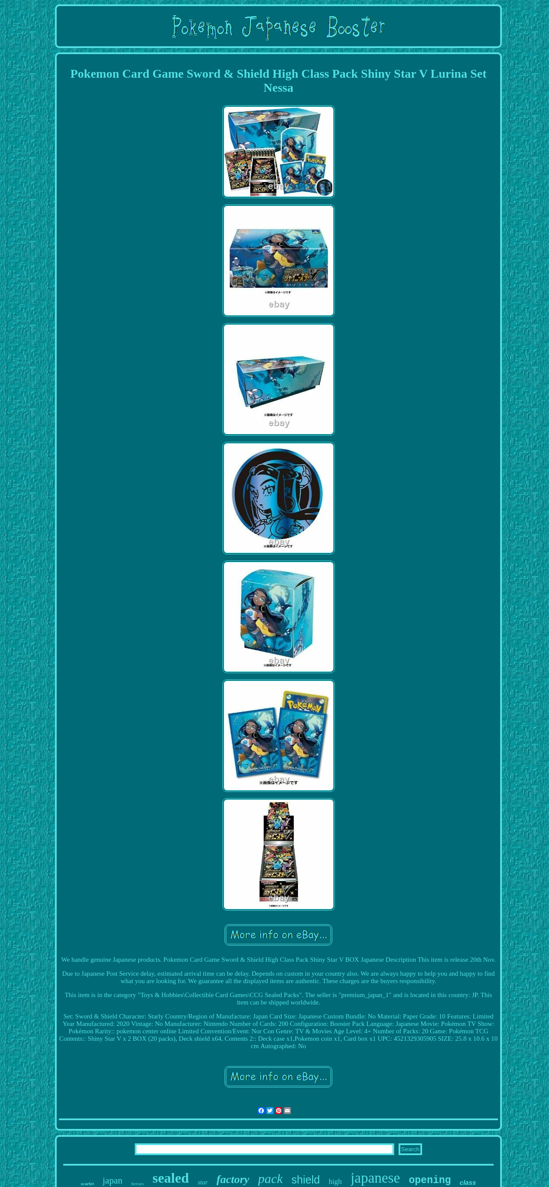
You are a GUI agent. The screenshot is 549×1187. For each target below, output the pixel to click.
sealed (171, 1178)
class (468, 1182)
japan (112, 1180)
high (335, 1181)
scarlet (87, 1183)
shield (305, 1179)
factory (233, 1179)
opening (430, 1180)
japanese (375, 1178)
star (203, 1182)
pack (270, 1178)
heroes (137, 1183)
